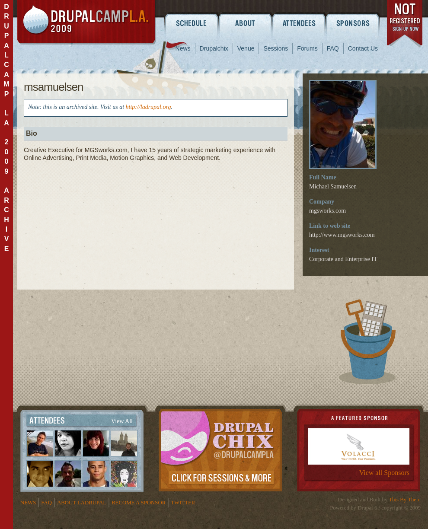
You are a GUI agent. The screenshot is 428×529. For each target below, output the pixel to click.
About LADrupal (81, 503)
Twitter (183, 503)
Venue (246, 48)
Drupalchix (214, 48)
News (183, 48)
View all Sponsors (384, 472)
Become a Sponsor (139, 503)
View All (122, 421)
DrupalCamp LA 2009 (86, 22)
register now (405, 25)
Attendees (299, 23)
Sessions (275, 48)
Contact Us (363, 48)
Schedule (191, 23)
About (245, 23)
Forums (307, 48)
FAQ (333, 48)
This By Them (405, 500)
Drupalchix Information (220, 448)
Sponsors (353, 23)
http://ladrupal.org (148, 107)
